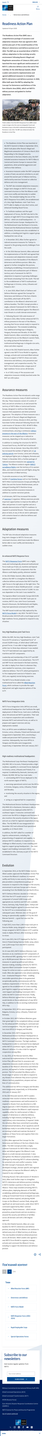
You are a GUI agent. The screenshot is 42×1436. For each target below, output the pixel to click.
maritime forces (16, 479)
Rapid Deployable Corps (19, 1327)
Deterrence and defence (19, 1297)
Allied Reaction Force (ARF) (20, 1288)
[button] (36, 2)
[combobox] (36, 2)
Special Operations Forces (20, 1336)
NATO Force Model (9, 613)
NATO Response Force (14, 561)
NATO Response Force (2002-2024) (21, 1317)
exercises (7, 499)
